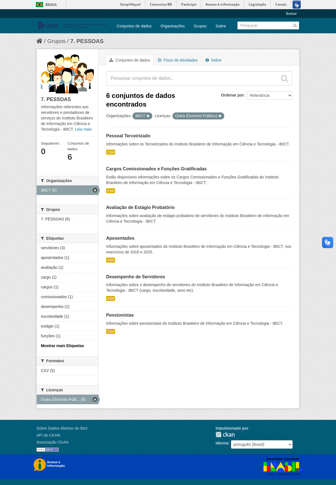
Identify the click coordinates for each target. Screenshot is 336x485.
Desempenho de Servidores (135, 276)
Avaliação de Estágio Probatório (140, 207)
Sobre (221, 26)
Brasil (51, 4)
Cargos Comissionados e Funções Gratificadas (156, 168)
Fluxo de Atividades (177, 60)
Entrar (291, 13)
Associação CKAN (52, 442)
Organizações (172, 26)
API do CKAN (48, 435)
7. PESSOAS (87, 41)
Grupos (200, 26)
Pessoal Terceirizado (128, 135)
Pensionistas (120, 315)
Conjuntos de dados (134, 26)
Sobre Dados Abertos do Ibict (61, 428)
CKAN (225, 434)
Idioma (222, 443)
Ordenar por (232, 95)
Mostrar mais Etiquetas (62, 345)
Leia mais (83, 129)
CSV (110, 152)
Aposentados (120, 238)
